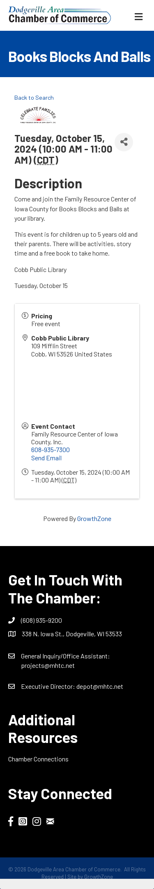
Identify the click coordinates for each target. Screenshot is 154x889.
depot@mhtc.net (99, 686)
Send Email (46, 458)
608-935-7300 (50, 449)
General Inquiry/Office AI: (65, 656)
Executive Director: (48, 686)
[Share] (124, 142)
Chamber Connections (38, 759)
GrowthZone (94, 518)
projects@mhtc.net (48, 665)
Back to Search (34, 97)
